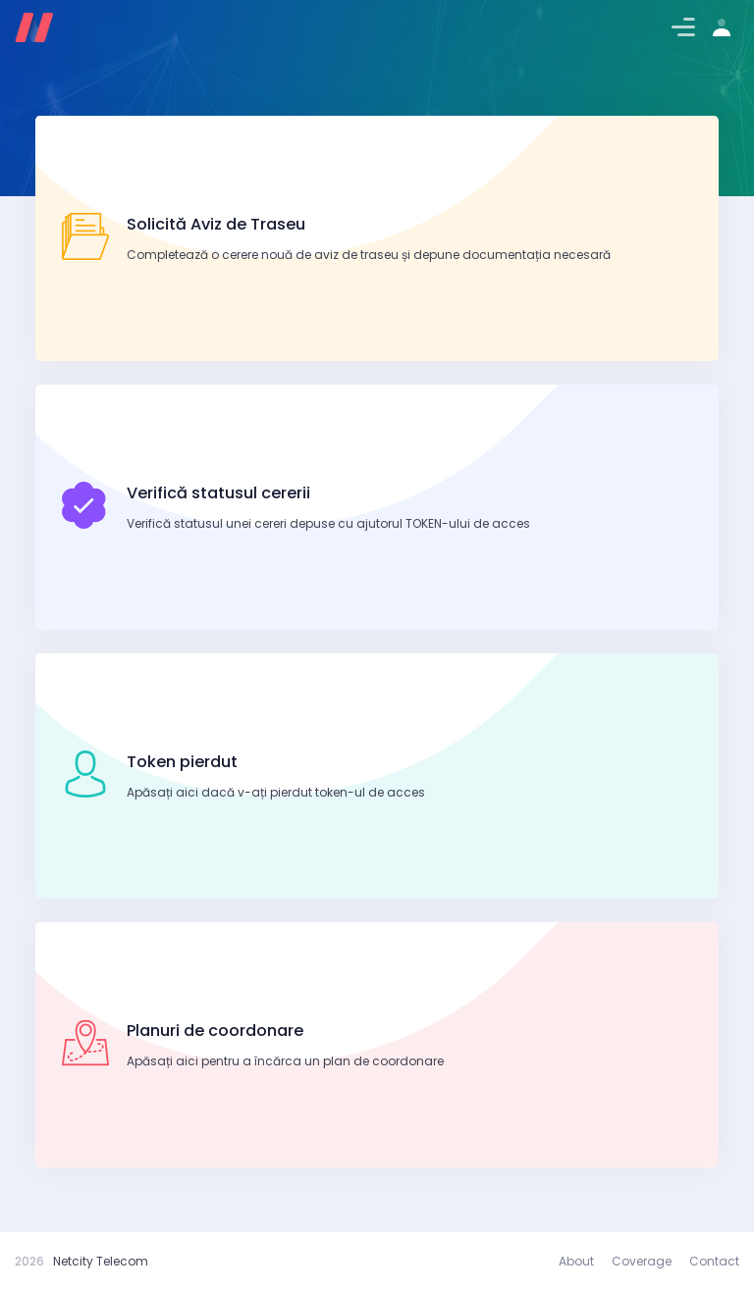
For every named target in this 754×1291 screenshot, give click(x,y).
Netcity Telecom (100, 1261)
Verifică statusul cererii (218, 493)
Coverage (642, 1261)
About (576, 1261)
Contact (714, 1261)
